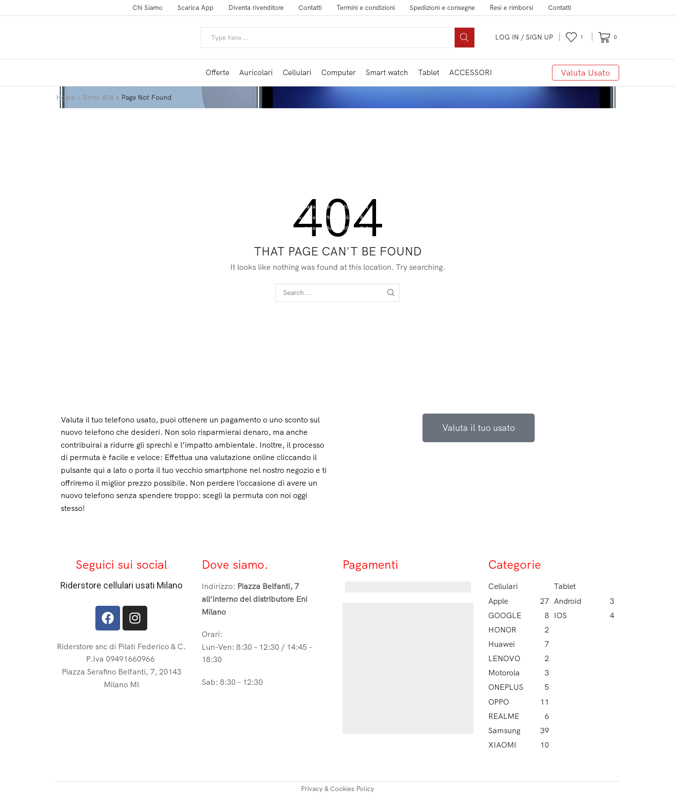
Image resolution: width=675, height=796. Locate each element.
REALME (518, 716)
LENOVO (518, 658)
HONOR (518, 629)
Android (584, 601)
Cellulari (297, 72)
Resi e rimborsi (511, 7)
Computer (338, 72)
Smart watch (387, 72)
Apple (518, 601)
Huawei (518, 644)
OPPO (518, 702)
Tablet (428, 72)
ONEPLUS (518, 687)
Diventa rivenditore (256, 7)
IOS (584, 615)
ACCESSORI (470, 72)
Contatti (310, 7)
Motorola (518, 672)
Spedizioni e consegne (442, 7)
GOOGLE (518, 615)
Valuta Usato (585, 72)
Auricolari (256, 72)
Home (65, 97)
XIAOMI (518, 745)
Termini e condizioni (366, 7)
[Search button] (464, 37)
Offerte (217, 72)
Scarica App (195, 7)
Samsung (518, 730)
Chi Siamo (147, 7)
